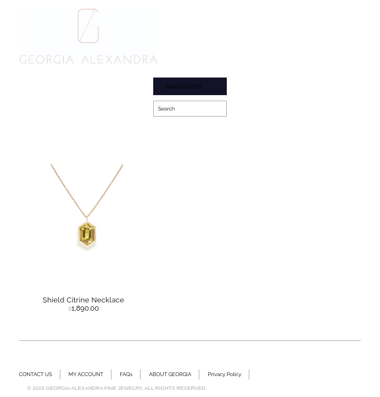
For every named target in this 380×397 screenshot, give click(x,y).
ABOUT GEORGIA (170, 374)
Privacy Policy (224, 374)
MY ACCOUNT (86, 374)
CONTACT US (35, 374)
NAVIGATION (183, 86)
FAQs (126, 374)
